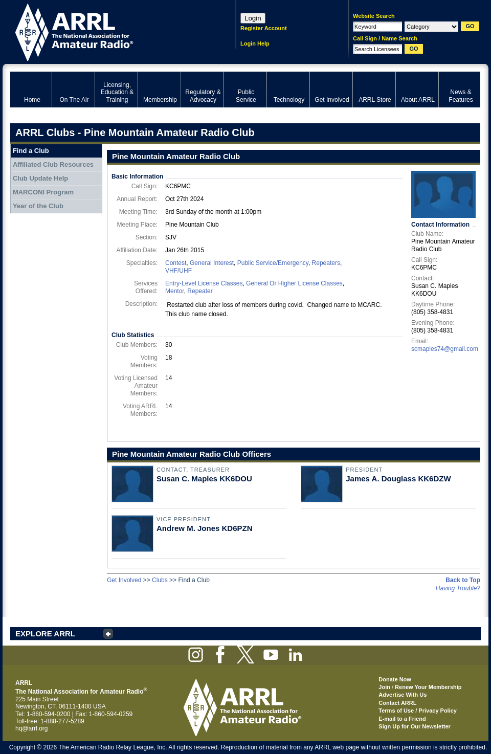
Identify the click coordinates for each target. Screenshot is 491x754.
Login (252, 18)
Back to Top (462, 580)
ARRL (109, 31)
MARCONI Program (43, 192)
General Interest (212, 263)
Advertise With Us (402, 695)
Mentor (174, 291)
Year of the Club (38, 206)
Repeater (199, 291)
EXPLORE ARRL (45, 633)
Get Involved (124, 580)
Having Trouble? (458, 588)
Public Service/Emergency (272, 263)
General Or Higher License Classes (294, 283)
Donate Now (394, 679)
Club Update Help (40, 178)
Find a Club (31, 150)
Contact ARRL (397, 703)
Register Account (263, 28)
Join (384, 687)
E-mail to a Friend (402, 719)
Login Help (255, 43)
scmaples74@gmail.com (444, 348)
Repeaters (326, 263)
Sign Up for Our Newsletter (414, 726)
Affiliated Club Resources (53, 164)
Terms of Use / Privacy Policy (417, 710)
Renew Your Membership (428, 687)
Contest (175, 263)
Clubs (160, 580)
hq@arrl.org (31, 728)
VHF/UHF (178, 270)
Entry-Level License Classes (203, 283)
